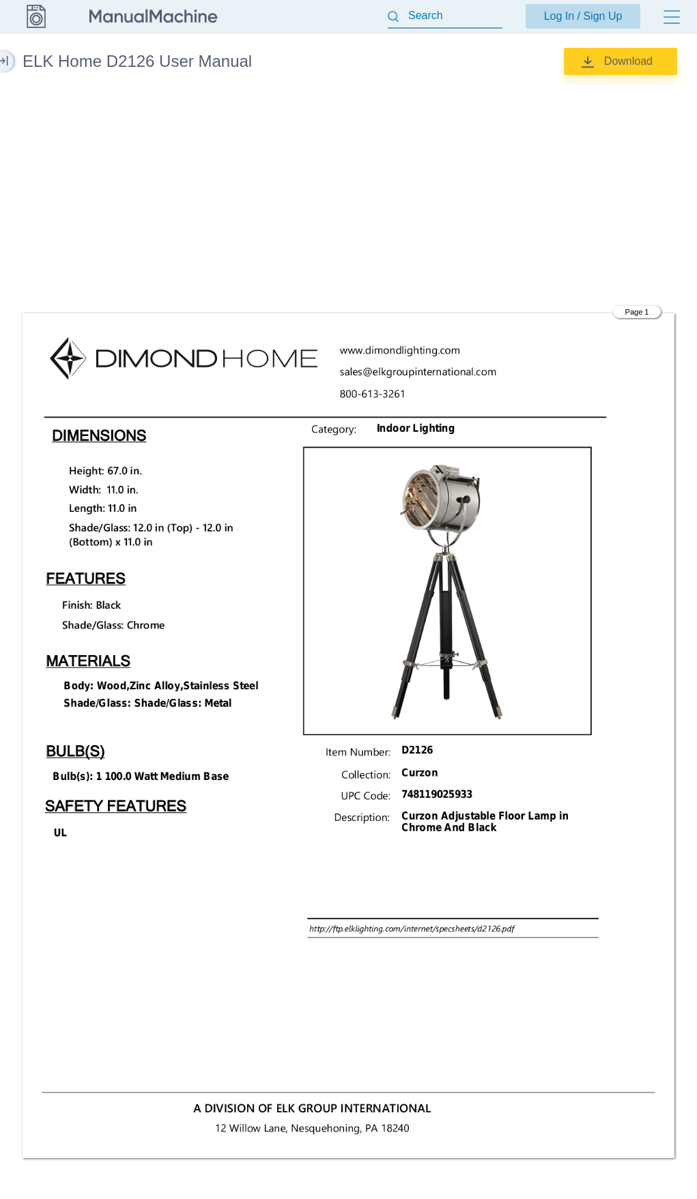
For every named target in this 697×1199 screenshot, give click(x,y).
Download (628, 61)
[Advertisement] (348, 194)
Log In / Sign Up (583, 16)
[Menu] (672, 17)
